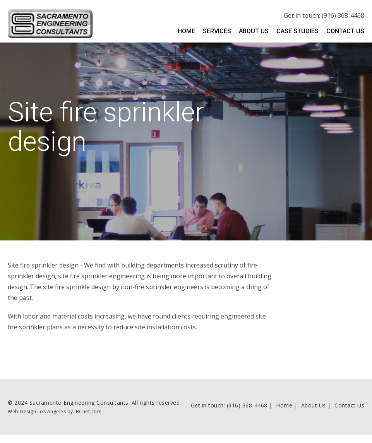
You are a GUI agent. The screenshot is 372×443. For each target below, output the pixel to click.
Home (186, 31)
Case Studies (297, 31)
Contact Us (345, 31)
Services (217, 31)
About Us (254, 31)
